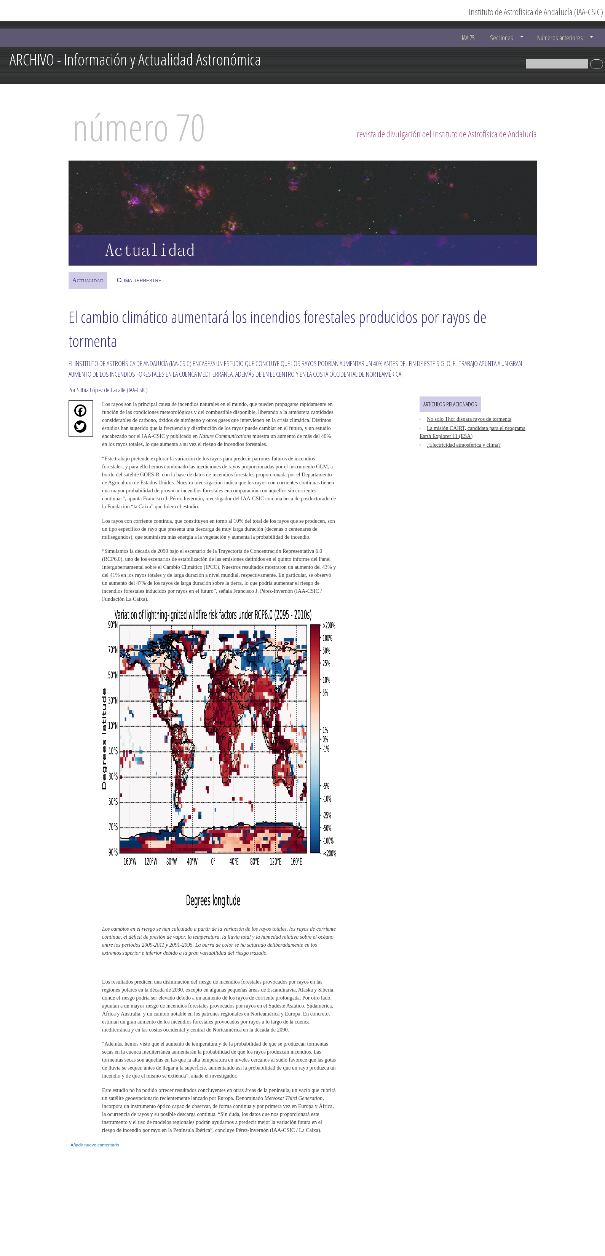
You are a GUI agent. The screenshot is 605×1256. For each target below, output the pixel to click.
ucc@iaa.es (491, 1206)
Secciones (503, 38)
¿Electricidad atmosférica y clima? (464, 445)
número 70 (138, 126)
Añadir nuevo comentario (94, 1145)
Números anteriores (561, 38)
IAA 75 (468, 37)
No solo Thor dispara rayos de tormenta (469, 419)
